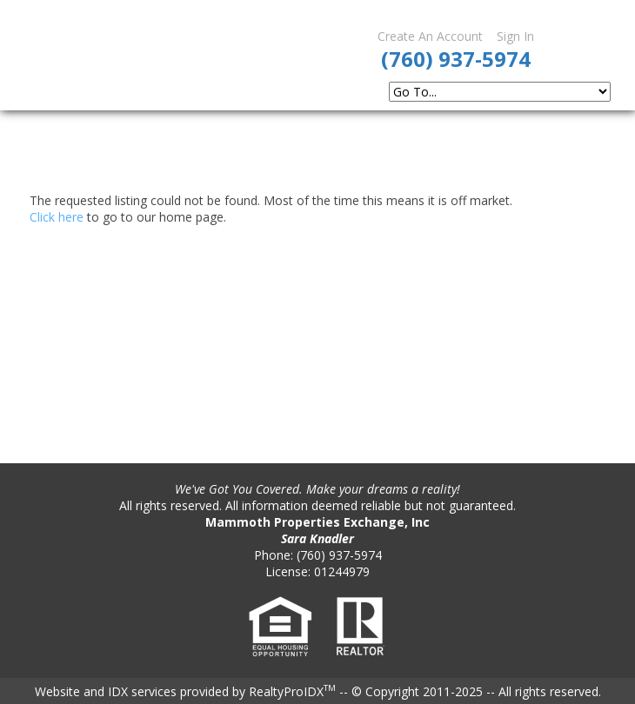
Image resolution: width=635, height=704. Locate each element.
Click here (57, 217)
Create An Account (430, 36)
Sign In (515, 36)
